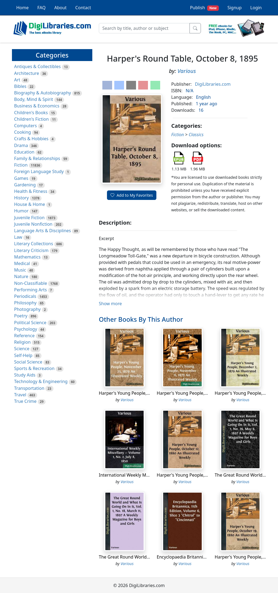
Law (18, 237)
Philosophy (25, 303)
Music (20, 270)
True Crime (25, 401)
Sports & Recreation (34, 368)
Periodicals (25, 296)
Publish (204, 8)
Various (187, 71)
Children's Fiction (31, 119)
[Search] (144, 28)
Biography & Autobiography (42, 93)
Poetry (20, 316)
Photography (27, 309)
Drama (21, 145)
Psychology (25, 329)
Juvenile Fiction (29, 218)
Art (17, 80)
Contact (83, 8)
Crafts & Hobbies (31, 139)
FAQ (41, 8)
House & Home (29, 204)
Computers (25, 126)
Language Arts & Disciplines (42, 231)
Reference (24, 336)
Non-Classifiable (30, 283)
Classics (196, 135)
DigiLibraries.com (212, 84)
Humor (21, 211)
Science (21, 349)
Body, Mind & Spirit (33, 99)
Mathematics (27, 257)
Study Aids (24, 375)
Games (21, 178)
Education (24, 152)
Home (22, 8)
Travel (20, 395)
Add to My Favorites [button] (131, 195)
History (21, 198)
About (60, 8)
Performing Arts (30, 290)
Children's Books (31, 113)
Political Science (30, 323)
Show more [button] (110, 304)
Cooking (22, 132)
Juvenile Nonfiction (33, 224)
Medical (22, 263)
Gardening (25, 185)
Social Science (28, 362)
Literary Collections (33, 244)
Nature (21, 276)
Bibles (20, 86)
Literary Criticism (31, 250)
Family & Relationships (37, 158)
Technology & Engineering (41, 381)
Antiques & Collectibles (37, 66)
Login (256, 8)
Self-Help (23, 355)
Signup (235, 8)
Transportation (29, 388)
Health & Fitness (30, 191)
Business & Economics (36, 106)
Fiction (21, 165)
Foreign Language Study (39, 171)
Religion (22, 342)
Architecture (26, 73)
